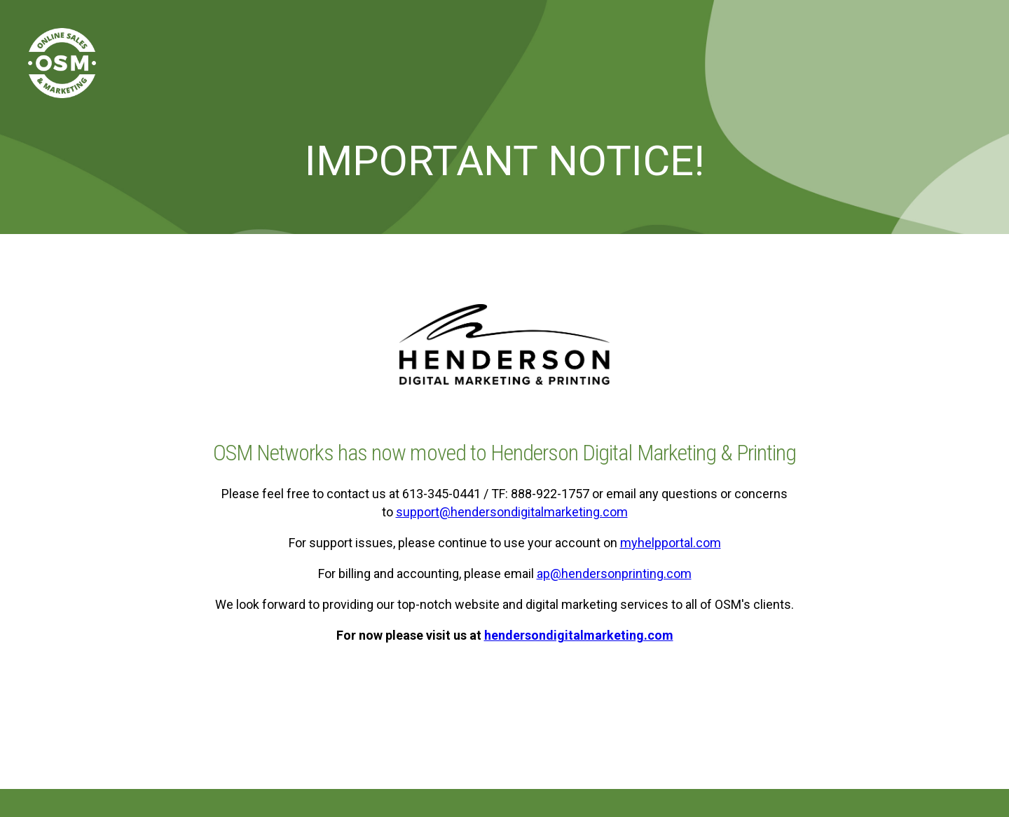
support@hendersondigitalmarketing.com (512, 511)
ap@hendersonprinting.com (614, 573)
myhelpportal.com (670, 542)
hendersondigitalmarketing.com (578, 635)
